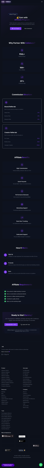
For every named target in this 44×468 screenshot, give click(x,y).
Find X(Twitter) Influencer (6, 416)
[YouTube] (8, 354)
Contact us (25, 393)
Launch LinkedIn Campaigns (7, 398)
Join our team (26, 405)
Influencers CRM (4, 373)
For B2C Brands (26, 372)
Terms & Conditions (27, 395)
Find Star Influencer (5, 428)
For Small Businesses (27, 377)
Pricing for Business (5, 384)
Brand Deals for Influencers (7, 380)
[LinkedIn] (6, 354)
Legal (24, 403)
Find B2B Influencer (5, 421)
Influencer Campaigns (5, 379)
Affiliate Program (4, 402)
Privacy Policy (26, 397)
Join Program (15, 28)
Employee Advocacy (27, 382)
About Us (3, 395)
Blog (2, 393)
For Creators (25, 375)
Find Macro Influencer (5, 427)
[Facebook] (4, 354)
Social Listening (26, 379)
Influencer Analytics (5, 375)
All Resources (4, 400)
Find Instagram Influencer (6, 413)
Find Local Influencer (5, 423)
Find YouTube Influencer (6, 414)
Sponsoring (3, 397)
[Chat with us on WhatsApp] (41, 465)
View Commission (28, 28)
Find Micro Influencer (5, 425)
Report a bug (25, 407)
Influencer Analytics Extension (7, 382)
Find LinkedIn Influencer (6, 418)
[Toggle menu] (42, 2)
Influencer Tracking (5, 377)
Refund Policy (26, 400)
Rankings (3, 391)
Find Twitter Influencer (5, 420)
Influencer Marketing (27, 380)
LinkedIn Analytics (26, 386)
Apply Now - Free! (11, 324)
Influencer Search (5, 370)
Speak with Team (25, 324)
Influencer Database (5, 372)
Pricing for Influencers (5, 386)
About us (25, 391)
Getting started (4, 403)
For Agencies (25, 373)
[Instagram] (2, 354)
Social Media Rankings (27, 384)
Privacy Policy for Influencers (29, 398)
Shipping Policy (26, 402)
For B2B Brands (26, 370)
